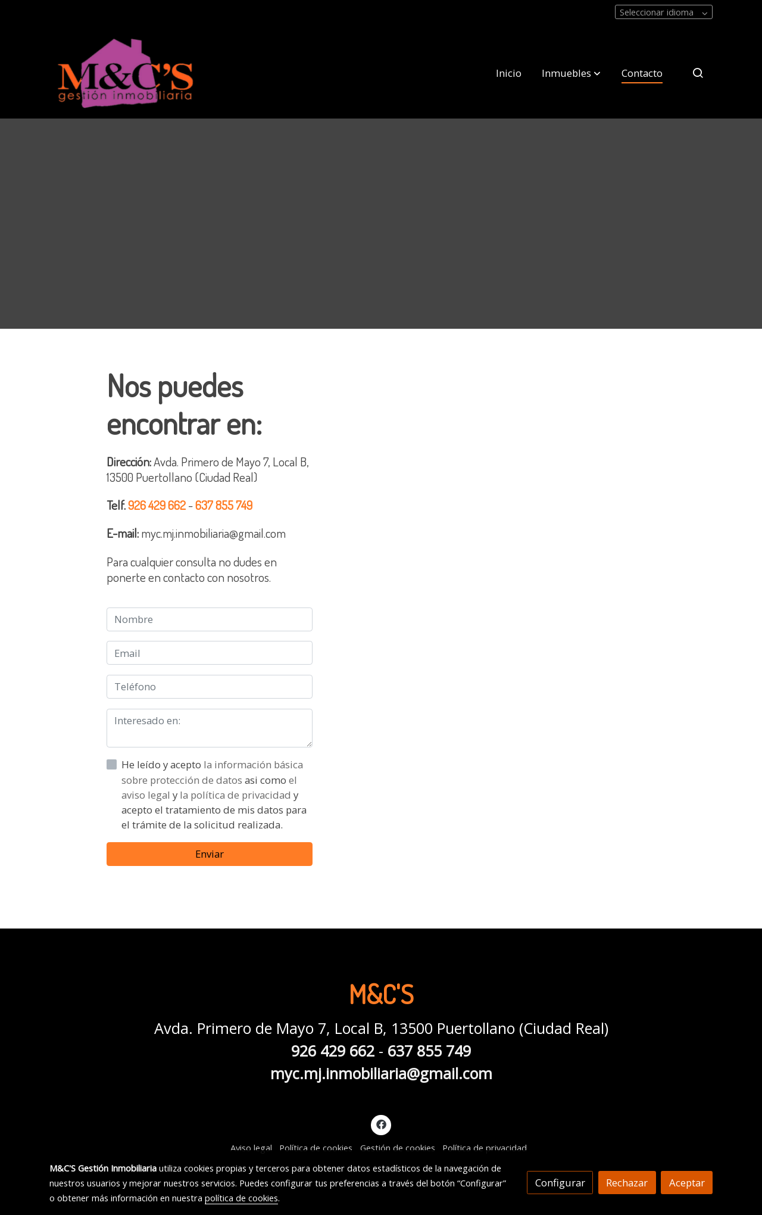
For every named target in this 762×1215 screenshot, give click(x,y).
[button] (571, 73)
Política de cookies (315, 1148)
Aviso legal (251, 1148)
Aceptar (687, 1182)
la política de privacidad (236, 795)
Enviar (209, 854)
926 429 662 (158, 505)
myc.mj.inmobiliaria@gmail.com (381, 1073)
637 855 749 (223, 505)
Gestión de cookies (397, 1148)
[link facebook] (381, 1124)
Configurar (560, 1182)
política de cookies (241, 1198)
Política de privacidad (484, 1148)
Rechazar (627, 1182)
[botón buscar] (697, 73)
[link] (125, 73)
